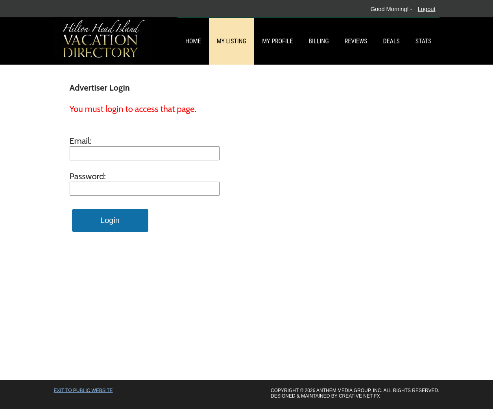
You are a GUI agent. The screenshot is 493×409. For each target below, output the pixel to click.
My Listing (232, 41)
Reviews (356, 41)
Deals (391, 41)
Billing (318, 41)
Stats (423, 41)
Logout (427, 9)
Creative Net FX (359, 396)
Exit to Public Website (83, 390)
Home (193, 41)
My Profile (277, 41)
